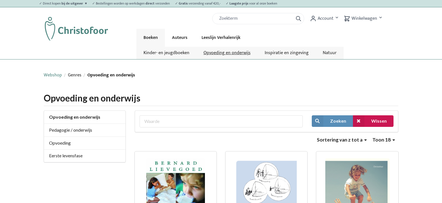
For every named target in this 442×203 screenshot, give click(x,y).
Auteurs (179, 37)
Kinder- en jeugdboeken (166, 53)
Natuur (330, 53)
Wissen (370, 121)
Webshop (53, 75)
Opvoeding (60, 142)
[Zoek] (255, 18)
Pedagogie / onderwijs (70, 130)
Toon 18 (383, 140)
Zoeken (329, 121)
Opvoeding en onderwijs (227, 53)
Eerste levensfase (66, 155)
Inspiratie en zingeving (287, 53)
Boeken (150, 37)
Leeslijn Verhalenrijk (221, 37)
